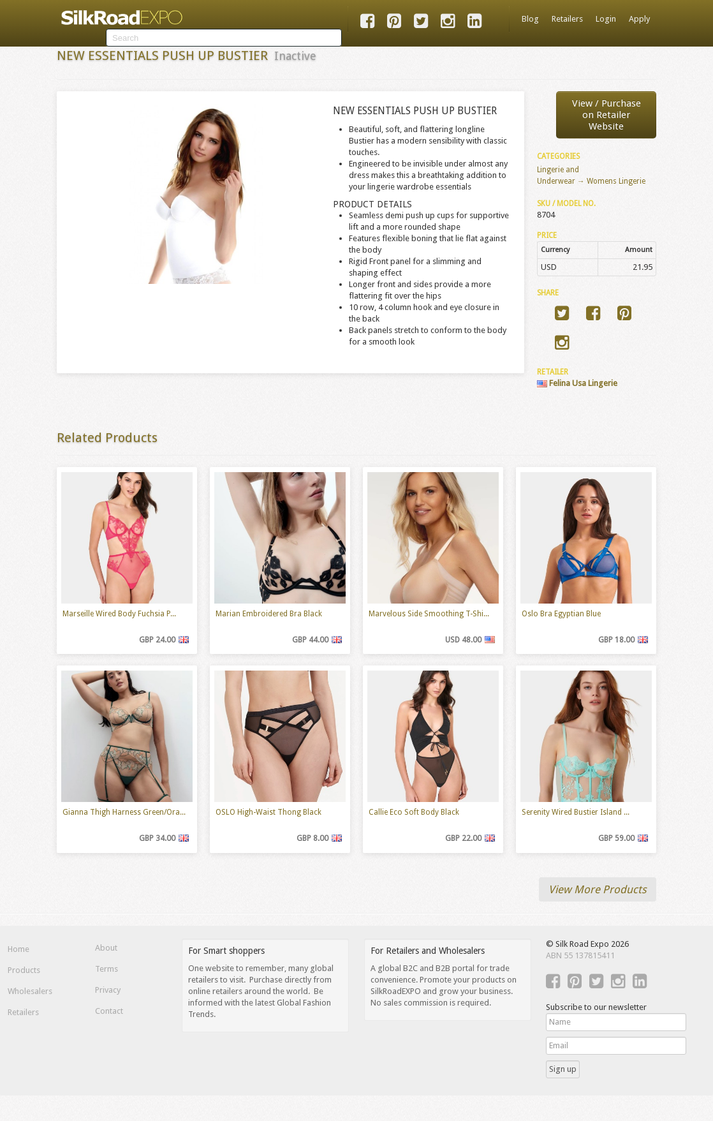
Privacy (108, 990)
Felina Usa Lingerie (577, 383)
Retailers (567, 19)
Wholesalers (30, 991)
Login (606, 19)
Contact (109, 1011)
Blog (530, 19)
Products (24, 970)
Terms (106, 969)
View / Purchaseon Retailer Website (606, 115)
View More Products (597, 889)
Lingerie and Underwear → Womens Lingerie (591, 175)
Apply (639, 19)
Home (18, 949)
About (106, 948)
